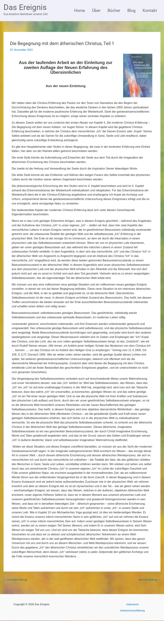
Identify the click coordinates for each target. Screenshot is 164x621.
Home (75, 10)
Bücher (111, 10)
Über (93, 10)
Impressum (132, 604)
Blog (130, 10)
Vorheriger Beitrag (16, 579)
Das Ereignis (25, 7)
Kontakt (149, 10)
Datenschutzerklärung (132, 610)
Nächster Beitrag (148, 579)
